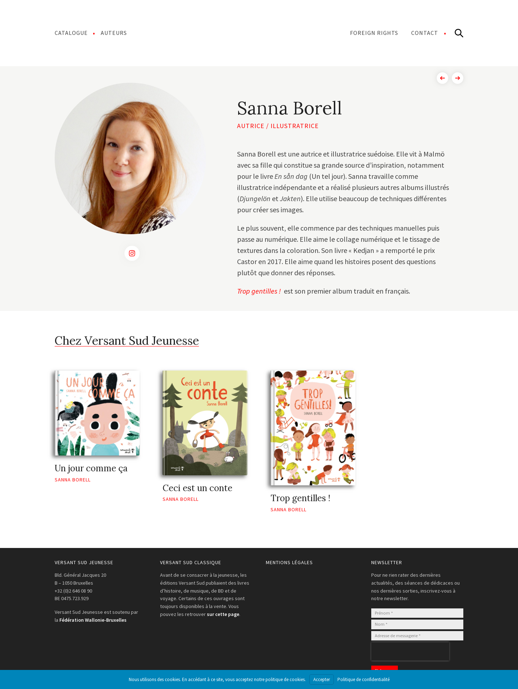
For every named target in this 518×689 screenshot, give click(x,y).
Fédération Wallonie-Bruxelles (93, 620)
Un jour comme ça (91, 468)
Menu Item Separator (238, 32)
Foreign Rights (374, 32)
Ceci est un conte (197, 488)
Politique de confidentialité (363, 679)
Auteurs (114, 32)
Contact (424, 32)
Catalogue (71, 32)
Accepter (321, 679)
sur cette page (223, 614)
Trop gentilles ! (259, 290)
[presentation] (410, 651)
